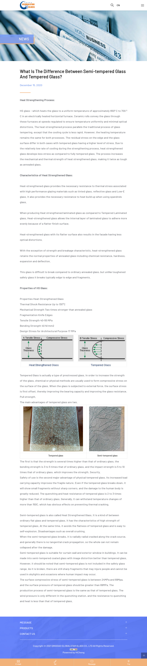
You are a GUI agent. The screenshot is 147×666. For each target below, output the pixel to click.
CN (118, 5)
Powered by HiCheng (73, 652)
